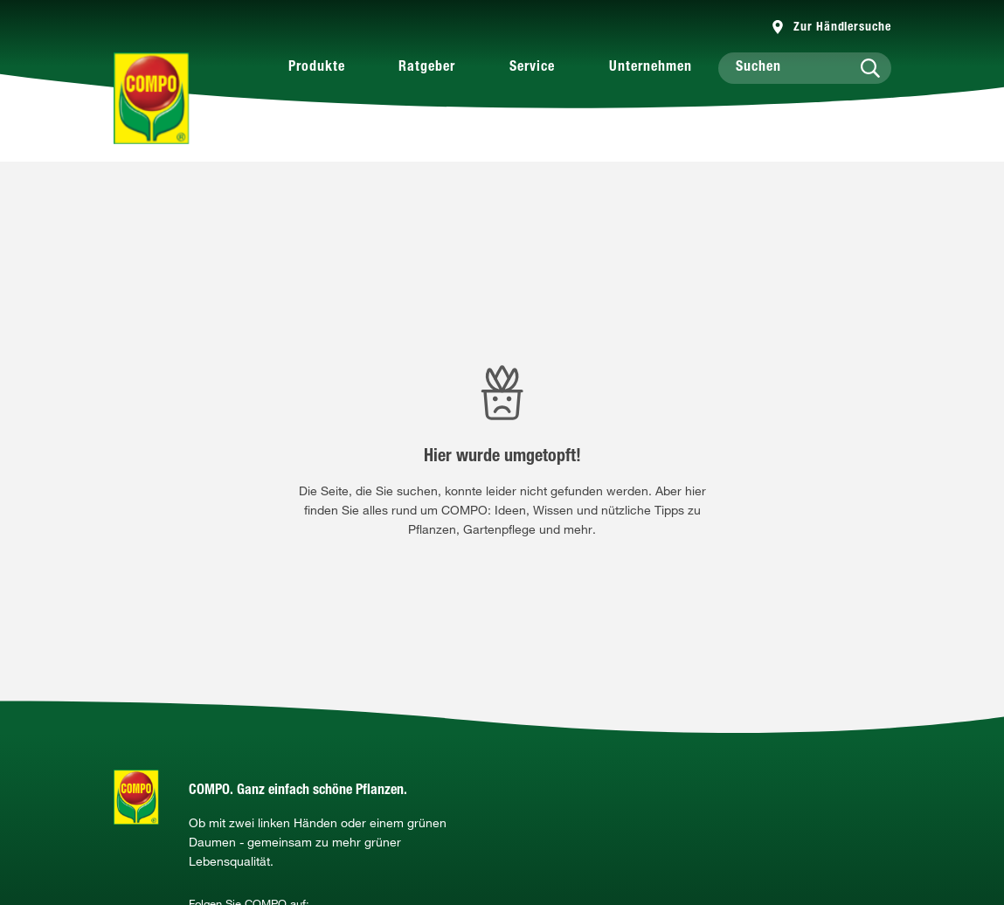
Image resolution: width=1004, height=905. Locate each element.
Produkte (316, 68)
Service (532, 68)
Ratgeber (426, 68)
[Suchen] (804, 68)
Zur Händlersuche (841, 28)
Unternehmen (650, 68)
